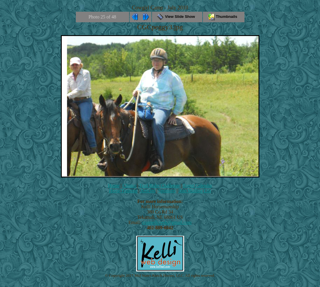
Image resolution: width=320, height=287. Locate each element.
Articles (147, 190)
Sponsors (167, 190)
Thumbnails (223, 16)
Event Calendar (197, 185)
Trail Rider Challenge (159, 185)
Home (113, 185)
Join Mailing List (195, 190)
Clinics (129, 185)
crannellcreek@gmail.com (166, 222)
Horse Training (123, 190)
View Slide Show (177, 16)
